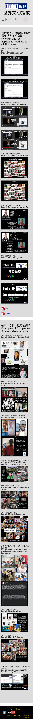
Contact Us (26, 717)
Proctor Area (25, 715)
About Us (9, 715)
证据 (5, 308)
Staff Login (17, 715)
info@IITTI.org (18, 710)
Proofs (5, 313)
